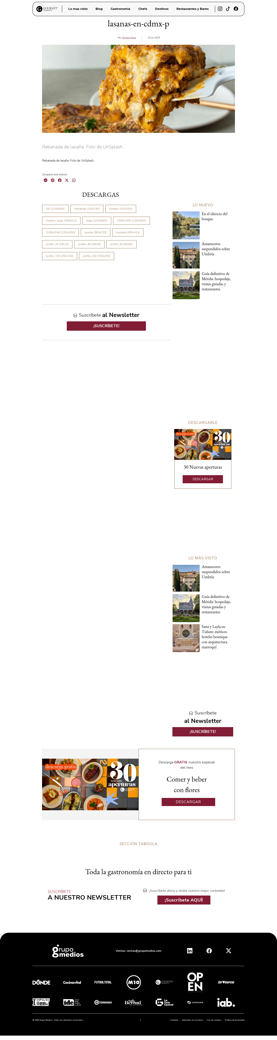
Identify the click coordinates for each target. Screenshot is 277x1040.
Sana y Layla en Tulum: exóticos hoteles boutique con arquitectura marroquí (215, 637)
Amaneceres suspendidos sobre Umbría (216, 249)
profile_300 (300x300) (96, 256)
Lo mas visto (78, 9)
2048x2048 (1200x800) (60, 232)
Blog (99, 9)
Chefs (142, 9)
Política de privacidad (234, 1020)
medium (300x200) (120, 209)
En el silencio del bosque (215, 216)
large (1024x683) (96, 220)
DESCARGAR (203, 479)
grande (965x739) (96, 232)
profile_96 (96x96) (121, 244)
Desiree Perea (129, 37)
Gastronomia (120, 9)
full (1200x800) (55, 209)
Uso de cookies (214, 1020)
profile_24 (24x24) (57, 244)
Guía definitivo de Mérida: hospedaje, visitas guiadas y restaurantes (216, 281)
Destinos (162, 9)
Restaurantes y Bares (192, 9)
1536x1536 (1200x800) (131, 220)
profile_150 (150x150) (59, 256)
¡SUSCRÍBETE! (106, 326)
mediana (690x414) (128, 232)
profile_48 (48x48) (89, 244)
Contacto (174, 1020)
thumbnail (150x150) (87, 209)
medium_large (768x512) (61, 220)
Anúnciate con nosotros (192, 1020)
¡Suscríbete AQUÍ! (184, 900)
